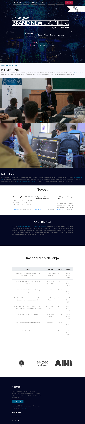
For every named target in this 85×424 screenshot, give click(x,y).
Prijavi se (69, 3)
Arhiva (50, 3)
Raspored (34, 3)
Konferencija (17, 3)
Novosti (42, 3)
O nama (59, 3)
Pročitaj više (12, 209)
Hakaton (26, 3)
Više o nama (18, 401)
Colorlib (23, 408)
